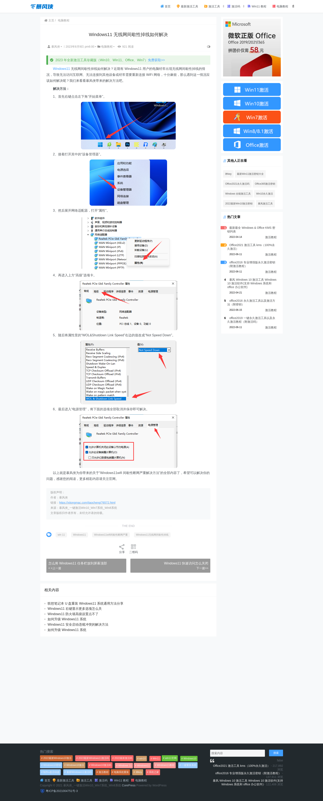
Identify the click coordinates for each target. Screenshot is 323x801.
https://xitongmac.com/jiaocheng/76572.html (87, 502)
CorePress (129, 785)
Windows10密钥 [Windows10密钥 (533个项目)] (52, 765)
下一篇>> (202, 568)
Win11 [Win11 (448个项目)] (156, 758)
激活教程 (271, 237)
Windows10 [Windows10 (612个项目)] (190, 758)
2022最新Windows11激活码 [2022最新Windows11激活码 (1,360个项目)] (93, 758)
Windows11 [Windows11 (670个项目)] (143, 765)
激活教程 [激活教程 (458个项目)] (104, 772)
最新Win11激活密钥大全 (250, 173)
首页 (165, 6)
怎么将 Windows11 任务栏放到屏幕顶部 (77, 563)
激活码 (233, 6)
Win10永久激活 (264, 193)
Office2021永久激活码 (237, 183)
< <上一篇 (54, 568)
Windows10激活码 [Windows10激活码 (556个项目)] (101, 765)
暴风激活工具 (265, 203)
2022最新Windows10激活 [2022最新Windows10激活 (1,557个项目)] (57, 758)
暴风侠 (54, 46)
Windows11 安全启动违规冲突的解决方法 (78, 624)
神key (228, 173)
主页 (49, 20)
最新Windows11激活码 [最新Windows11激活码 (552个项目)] (79, 772)
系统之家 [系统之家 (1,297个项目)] (154, 772)
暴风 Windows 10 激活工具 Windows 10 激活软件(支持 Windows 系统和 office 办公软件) (251, 283)
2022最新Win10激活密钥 (239, 203)
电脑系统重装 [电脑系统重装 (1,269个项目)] (121, 772)
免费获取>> (156, 60)
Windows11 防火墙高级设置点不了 (73, 614)
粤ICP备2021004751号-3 (62, 791)
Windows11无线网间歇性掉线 (152, 534)
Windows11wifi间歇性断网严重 (111, 534)
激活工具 (212, 6)
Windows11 (61, 68)
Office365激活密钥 (265, 183)
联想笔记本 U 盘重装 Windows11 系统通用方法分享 (85, 603)
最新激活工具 (187, 6)
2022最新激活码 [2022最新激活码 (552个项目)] (123, 758)
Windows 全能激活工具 (238, 193)
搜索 (276, 752)
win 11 (61, 534)
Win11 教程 (256, 6)
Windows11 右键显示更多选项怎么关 (75, 608)
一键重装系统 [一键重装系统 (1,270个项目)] (188, 765)
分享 (122, 549)
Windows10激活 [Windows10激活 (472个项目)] (75, 765)
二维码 (133, 549)
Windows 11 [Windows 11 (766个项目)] (125, 765)
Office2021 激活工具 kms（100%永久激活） (241, 765)
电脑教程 (280, 6)
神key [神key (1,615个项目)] (139, 772)
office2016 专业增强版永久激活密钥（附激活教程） (248, 773)
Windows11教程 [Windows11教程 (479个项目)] (165, 765)
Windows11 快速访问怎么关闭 (186, 563)
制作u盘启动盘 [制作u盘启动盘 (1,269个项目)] (51, 772)
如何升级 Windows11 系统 (67, 619)
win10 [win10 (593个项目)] (142, 758)
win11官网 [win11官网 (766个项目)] (170, 758)
